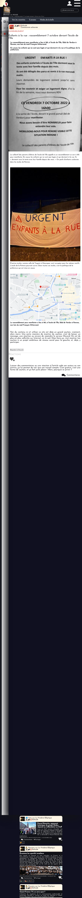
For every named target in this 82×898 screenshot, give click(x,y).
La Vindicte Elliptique (43, 818)
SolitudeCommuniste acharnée (29, 26)
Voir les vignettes (18, 20)
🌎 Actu (29, 818)
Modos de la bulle (47, 20)
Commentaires (71, 375)
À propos (32, 20)
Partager (38, 839)
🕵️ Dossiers (30, 848)
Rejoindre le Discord (16, 350)
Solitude (35, 819)
